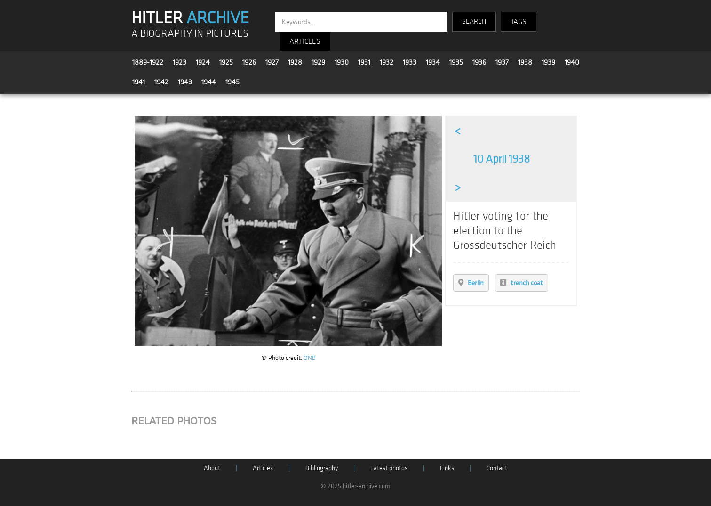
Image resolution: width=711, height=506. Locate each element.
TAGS (519, 21)
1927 (272, 62)
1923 (179, 62)
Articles (263, 468)
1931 (364, 62)
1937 (502, 62)
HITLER (190, 18)
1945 (232, 82)
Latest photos (388, 468)
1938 (525, 62)
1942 (161, 82)
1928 (295, 62)
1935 (456, 62)
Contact (497, 468)
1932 (386, 62)
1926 (249, 62)
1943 (185, 82)
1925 (226, 62)
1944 (208, 82)
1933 (409, 62)
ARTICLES (304, 41)
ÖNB (310, 357)
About (212, 468)
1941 (138, 82)
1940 (572, 62)
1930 (342, 62)
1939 (548, 62)
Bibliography (321, 468)
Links (447, 468)
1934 (433, 62)
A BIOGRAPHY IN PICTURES (189, 33)
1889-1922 (147, 62)
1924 (203, 62)
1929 (318, 62)
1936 (479, 62)
